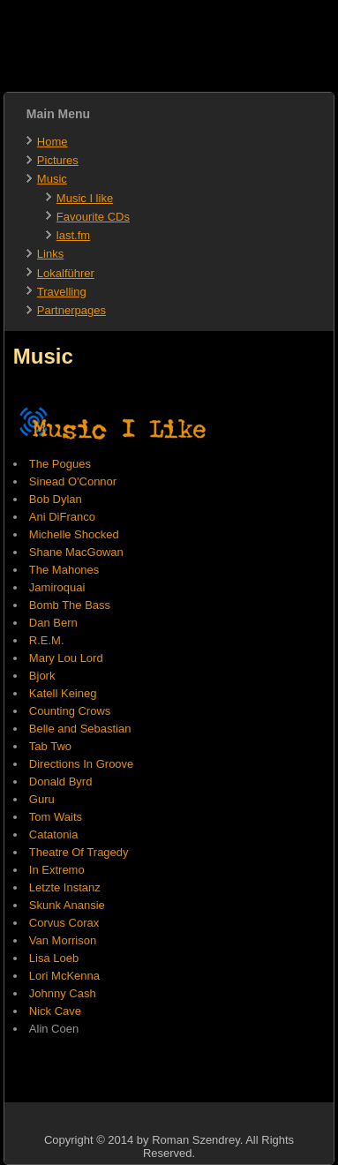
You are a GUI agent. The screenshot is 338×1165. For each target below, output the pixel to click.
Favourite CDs (93, 216)
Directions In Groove (81, 763)
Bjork (42, 675)
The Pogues (60, 463)
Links (50, 253)
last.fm (73, 235)
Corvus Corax (64, 922)
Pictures (58, 160)
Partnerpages (71, 310)
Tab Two (50, 746)
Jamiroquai (57, 587)
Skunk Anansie (67, 905)
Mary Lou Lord (66, 658)
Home (52, 141)
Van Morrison (62, 940)
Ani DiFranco (62, 516)
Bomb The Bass (69, 605)
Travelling (61, 291)
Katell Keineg (63, 693)
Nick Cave (55, 1011)
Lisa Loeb (54, 958)
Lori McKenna (64, 975)
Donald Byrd (61, 781)
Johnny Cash (62, 993)
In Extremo (57, 869)
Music (52, 178)
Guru (42, 799)
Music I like (84, 198)
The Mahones (64, 569)
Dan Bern (53, 622)
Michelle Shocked (74, 534)
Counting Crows (70, 711)
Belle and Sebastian (80, 728)
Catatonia (54, 834)
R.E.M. (46, 640)
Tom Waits (55, 816)
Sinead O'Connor (72, 481)
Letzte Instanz (65, 887)
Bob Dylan (55, 499)
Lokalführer (65, 273)
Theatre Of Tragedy (79, 852)
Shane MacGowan (76, 552)
